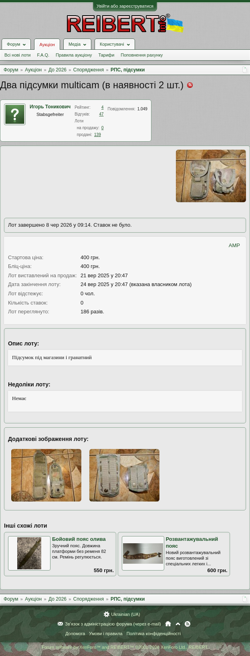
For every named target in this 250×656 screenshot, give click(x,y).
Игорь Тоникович (50, 107)
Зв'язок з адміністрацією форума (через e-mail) (113, 623)
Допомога (75, 633)
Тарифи (107, 55)
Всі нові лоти (17, 55)
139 (97, 134)
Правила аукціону (74, 55)
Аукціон (46, 44)
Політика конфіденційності (154, 633)
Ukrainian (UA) (125, 614)
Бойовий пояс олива (79, 539)
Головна (168, 624)
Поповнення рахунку (142, 55)
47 (101, 114)
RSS (187, 624)
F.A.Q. (43, 55)
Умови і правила (105, 633)
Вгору (178, 624)
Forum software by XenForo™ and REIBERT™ (125, 647)
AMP (234, 245)
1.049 (142, 109)
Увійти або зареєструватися (125, 6)
